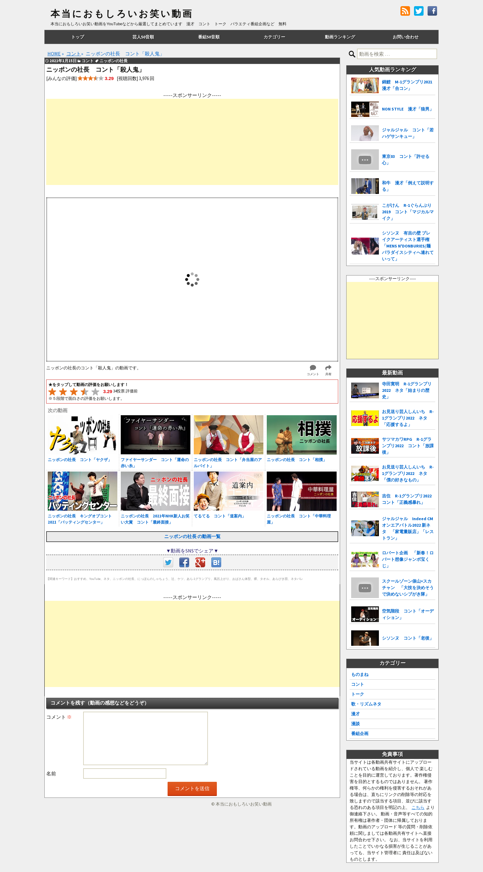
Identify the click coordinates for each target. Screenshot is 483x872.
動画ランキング (340, 37)
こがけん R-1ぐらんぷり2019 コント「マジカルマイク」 (408, 212)
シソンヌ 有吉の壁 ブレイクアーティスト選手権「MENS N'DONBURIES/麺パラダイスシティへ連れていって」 (408, 246)
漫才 (355, 714)
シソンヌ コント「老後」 (408, 638)
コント (357, 684)
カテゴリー (274, 37)
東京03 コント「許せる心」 (405, 160)
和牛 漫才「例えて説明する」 (408, 186)
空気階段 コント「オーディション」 (408, 614)
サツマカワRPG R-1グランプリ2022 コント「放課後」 (408, 445)
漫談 (355, 723)
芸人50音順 (143, 37)
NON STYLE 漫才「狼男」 (408, 109)
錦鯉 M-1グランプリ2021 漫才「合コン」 (408, 85)
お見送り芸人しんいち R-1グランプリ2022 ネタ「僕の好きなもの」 (408, 473)
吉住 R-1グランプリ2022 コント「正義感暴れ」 (408, 499)
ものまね (359, 674)
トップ (77, 37)
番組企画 (359, 733)
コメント (59, 717)
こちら (418, 807)
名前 (51, 773)
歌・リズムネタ (366, 704)
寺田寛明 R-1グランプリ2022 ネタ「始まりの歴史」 (407, 390)
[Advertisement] (192, 142)
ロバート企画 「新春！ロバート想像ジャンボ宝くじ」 (408, 559)
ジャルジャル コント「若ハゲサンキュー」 (408, 133)
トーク (357, 694)
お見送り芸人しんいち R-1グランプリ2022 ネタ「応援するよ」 (408, 418)
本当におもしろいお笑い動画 (122, 13)
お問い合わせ (406, 37)
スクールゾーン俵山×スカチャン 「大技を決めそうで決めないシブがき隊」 (408, 587)
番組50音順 (209, 37)
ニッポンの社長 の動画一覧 (192, 536)
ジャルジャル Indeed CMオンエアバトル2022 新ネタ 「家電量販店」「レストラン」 (408, 528)
